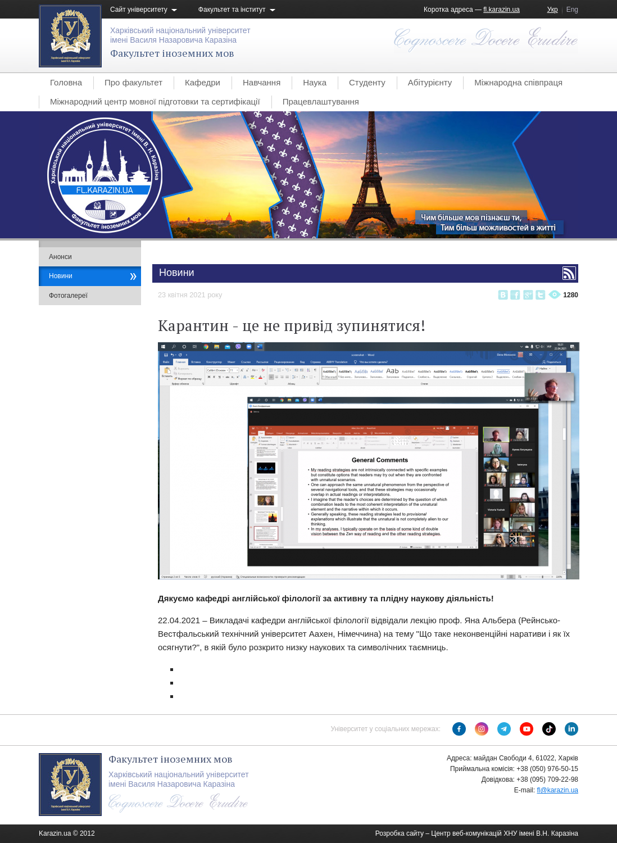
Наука (314, 82)
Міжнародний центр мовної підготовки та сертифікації (155, 101)
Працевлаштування (321, 101)
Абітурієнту (430, 82)
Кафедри (202, 82)
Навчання (261, 82)
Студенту (367, 82)
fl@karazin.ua (557, 790)
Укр (552, 9)
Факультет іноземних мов (172, 53)
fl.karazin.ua (501, 9)
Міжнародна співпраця (518, 82)
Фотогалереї (68, 296)
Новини (60, 276)
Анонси (60, 257)
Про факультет (133, 82)
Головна (66, 82)
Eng (572, 9)
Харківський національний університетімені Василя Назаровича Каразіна (180, 35)
